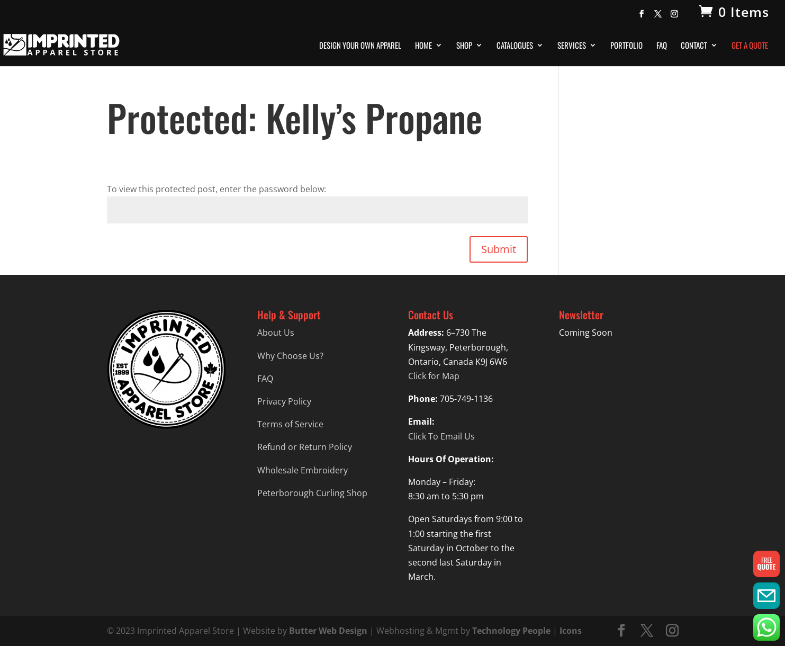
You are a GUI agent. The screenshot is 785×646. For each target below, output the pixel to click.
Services (571, 46)
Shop (464, 46)
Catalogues (515, 46)
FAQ (661, 46)
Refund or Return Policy (304, 447)
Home (423, 46)
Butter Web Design (328, 630)
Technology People (511, 630)
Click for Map (433, 376)
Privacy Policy (284, 401)
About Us (275, 332)
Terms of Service (290, 424)
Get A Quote (750, 46)
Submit (498, 249)
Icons (571, 630)
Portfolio (626, 46)
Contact (694, 46)
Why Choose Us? (290, 356)
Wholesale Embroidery (302, 470)
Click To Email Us (441, 436)
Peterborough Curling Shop (312, 493)
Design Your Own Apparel (360, 46)
